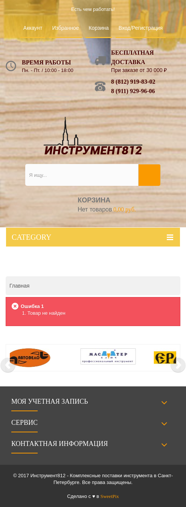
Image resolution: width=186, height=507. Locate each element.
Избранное (65, 28)
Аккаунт (33, 28)
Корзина (98, 28)
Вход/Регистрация (141, 28)
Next (178, 365)
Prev (7, 365)
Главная (19, 286)
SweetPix (110, 496)
